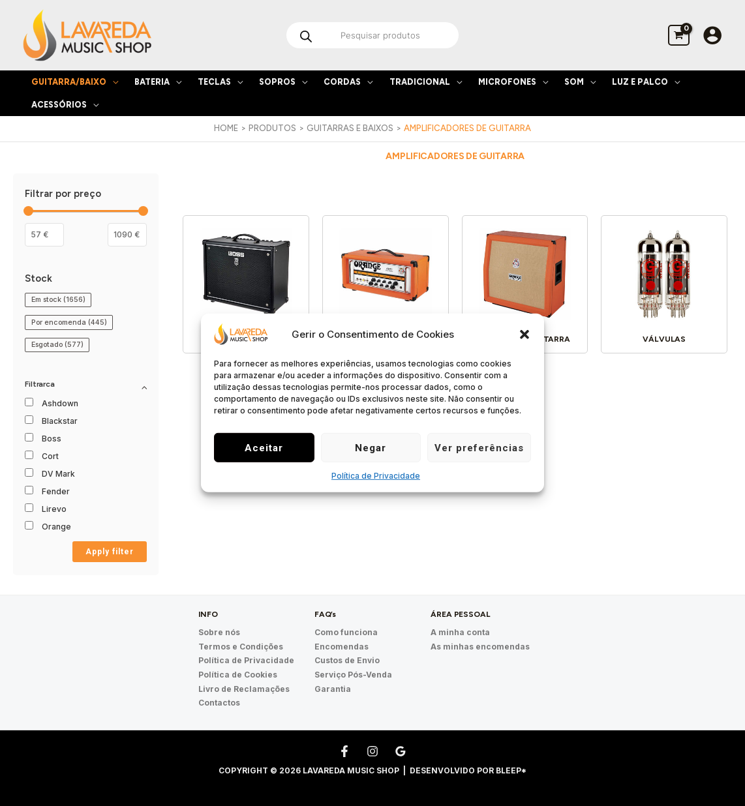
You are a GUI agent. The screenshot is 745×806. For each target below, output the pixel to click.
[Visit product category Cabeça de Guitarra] (386, 286)
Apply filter (109, 551)
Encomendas (341, 646)
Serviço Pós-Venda (353, 673)
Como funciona (346, 632)
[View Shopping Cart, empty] (679, 35)
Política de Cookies (237, 673)
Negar (370, 448)
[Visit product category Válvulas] (664, 286)
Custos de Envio (347, 659)
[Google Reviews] (400, 748)
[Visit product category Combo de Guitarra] (246, 286)
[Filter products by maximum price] (127, 234)
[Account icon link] (712, 35)
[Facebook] (344, 748)
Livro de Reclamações (244, 687)
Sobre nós (219, 632)
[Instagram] (372, 748)
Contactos (219, 701)
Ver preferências (479, 448)
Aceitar (264, 448)
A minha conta (460, 632)
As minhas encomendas (480, 646)
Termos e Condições (240, 646)
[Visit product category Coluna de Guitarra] (525, 286)
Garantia (332, 687)
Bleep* (511, 768)
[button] (524, 333)
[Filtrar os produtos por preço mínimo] (44, 234)
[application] (112, 82)
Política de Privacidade (375, 476)
